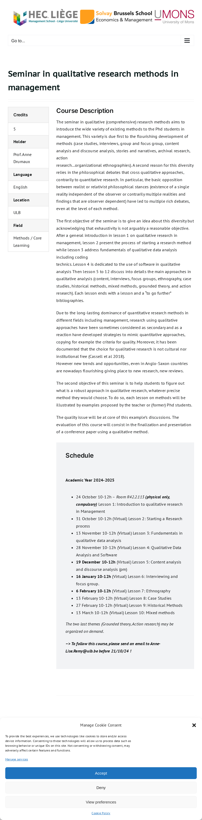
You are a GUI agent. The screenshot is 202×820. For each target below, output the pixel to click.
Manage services (16, 759)
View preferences (101, 802)
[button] (194, 725)
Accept (101, 773)
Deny (100, 787)
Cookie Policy (101, 813)
